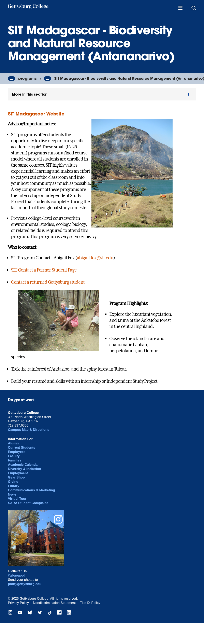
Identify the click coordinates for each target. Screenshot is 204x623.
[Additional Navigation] (180, 7)
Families (14, 460)
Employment (18, 473)
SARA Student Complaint (28, 503)
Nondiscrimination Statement (54, 603)
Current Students (21, 447)
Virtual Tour (17, 498)
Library (13, 486)
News (12, 494)
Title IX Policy (90, 603)
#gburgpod (16, 575)
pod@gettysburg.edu (24, 584)
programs (27, 78)
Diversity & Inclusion (24, 469)
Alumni (13, 443)
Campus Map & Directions (28, 429)
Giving (13, 481)
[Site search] (193, 7)
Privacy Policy (18, 603)
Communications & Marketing (31, 490)
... (11, 78)
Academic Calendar (23, 464)
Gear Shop (16, 477)
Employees (17, 452)
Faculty (14, 456)
